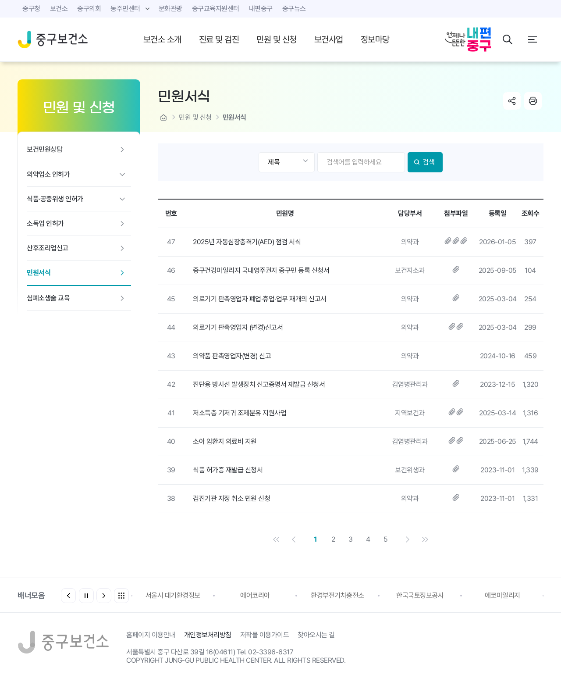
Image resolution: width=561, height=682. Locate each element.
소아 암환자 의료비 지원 (225, 441)
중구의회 (89, 8)
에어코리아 (255, 595)
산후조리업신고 (47, 248)
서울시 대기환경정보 (173, 595)
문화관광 (170, 8)
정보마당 (375, 39)
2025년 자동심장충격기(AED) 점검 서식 (247, 242)
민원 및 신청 (276, 39)
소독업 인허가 (45, 223)
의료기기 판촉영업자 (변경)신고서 (238, 327)
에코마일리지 (502, 595)
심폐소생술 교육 (48, 298)
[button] (103, 595)
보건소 (59, 8)
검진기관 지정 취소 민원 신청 (231, 498)
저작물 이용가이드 (264, 635)
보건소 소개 (162, 39)
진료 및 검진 (219, 39)
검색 (428, 162)
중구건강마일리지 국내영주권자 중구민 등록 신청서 (261, 270)
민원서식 (38, 272)
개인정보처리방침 (207, 635)
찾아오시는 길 (316, 635)
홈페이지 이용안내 (150, 635)
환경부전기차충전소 (337, 595)
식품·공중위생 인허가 (55, 199)
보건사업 (328, 39)
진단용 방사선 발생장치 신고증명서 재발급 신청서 (259, 384)
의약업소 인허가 (48, 174)
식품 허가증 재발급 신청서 (228, 470)
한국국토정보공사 (420, 595)
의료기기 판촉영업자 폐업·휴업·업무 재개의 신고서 (260, 299)
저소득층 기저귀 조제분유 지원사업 (239, 413)
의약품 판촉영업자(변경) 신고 (232, 356)
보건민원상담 (44, 149)
